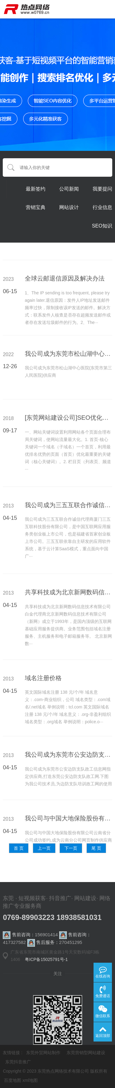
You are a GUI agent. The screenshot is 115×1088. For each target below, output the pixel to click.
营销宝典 (35, 207)
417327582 (14, 950)
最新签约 (35, 189)
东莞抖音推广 (18, 1061)
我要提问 (102, 189)
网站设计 (69, 207)
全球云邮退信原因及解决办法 (65, 308)
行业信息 (102, 207)
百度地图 (12, 1080)
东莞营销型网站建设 (86, 1052)
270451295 (70, 950)
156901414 (46, 942)
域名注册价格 (43, 707)
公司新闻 (69, 189)
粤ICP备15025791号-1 (46, 965)
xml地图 (30, 1080)
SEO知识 (102, 226)
